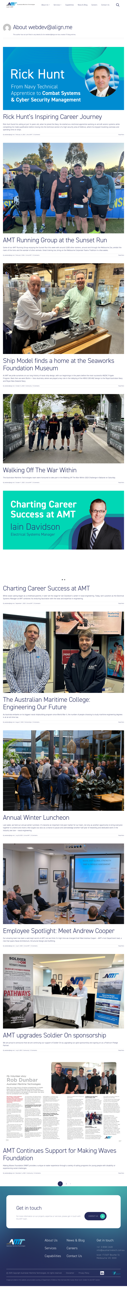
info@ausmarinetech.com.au (111, 1250)
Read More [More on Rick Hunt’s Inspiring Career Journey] (121, 134)
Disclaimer (70, 1273)
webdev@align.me (9, 134)
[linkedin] (102, 1273)
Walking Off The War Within (40, 469)
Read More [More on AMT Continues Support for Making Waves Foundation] (121, 1173)
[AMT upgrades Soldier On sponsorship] (63, 991)
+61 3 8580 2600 (105, 1247)
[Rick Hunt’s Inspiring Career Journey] (63, 78)
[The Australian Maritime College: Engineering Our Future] (63, 652)
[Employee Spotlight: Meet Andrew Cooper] (63, 883)
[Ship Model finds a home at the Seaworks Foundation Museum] (63, 308)
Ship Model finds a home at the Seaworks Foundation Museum (58, 364)
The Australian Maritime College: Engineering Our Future (46, 703)
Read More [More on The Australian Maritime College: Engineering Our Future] (121, 722)
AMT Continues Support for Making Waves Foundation (59, 1154)
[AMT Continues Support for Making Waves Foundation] (63, 1101)
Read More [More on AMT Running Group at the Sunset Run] (121, 255)
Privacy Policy (84, 1273)
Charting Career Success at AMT (46, 588)
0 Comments (37, 134)
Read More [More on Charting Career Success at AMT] (121, 603)
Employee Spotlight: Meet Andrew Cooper (58, 930)
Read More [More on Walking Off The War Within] (121, 482)
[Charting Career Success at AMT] (63, 520)
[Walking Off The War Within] (63, 428)
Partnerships (28, 722)
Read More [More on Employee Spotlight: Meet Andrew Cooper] (121, 946)
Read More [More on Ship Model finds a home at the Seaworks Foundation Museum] (121, 386)
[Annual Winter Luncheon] (63, 770)
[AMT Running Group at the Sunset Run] (63, 188)
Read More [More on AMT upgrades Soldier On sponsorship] (121, 1050)
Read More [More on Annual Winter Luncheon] (121, 835)
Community (29, 386)
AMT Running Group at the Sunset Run (55, 239)
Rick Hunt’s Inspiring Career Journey (52, 116)
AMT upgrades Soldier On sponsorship (54, 1035)
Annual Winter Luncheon (36, 817)
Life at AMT (29, 134)
